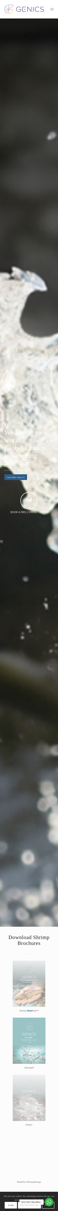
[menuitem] (52, 9)
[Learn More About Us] (15, 477)
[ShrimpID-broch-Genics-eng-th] (29, 1041)
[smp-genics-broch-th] (29, 984)
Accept (11, 1205)
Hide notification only (29, 1205)
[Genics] (24, 9)
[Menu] (52, 9)
